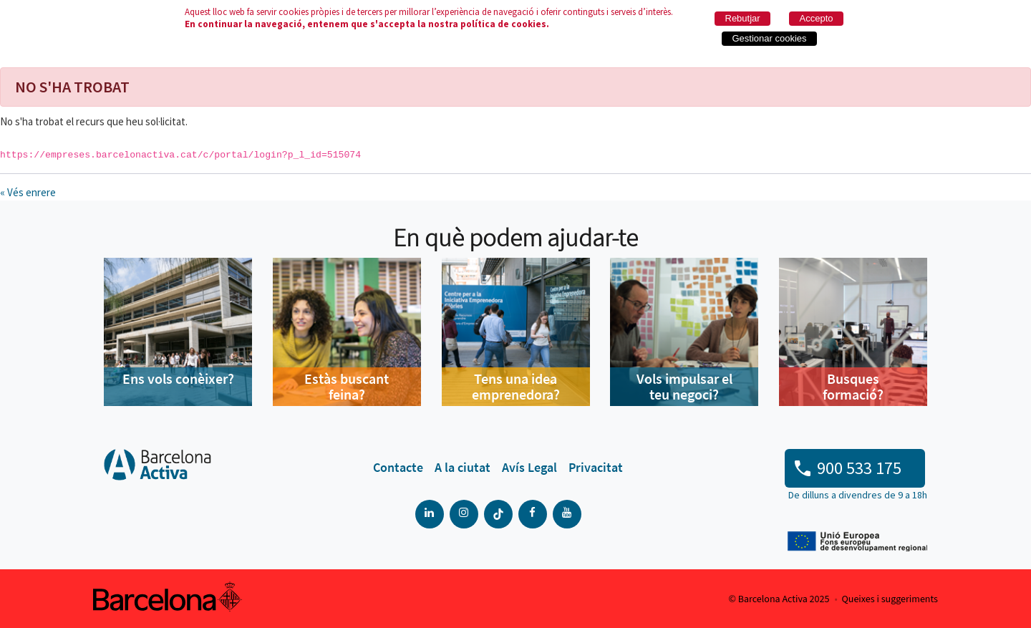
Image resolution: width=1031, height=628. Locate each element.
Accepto (816, 18)
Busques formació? (853, 386)
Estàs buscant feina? (346, 386)
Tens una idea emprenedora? (516, 386)
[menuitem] (398, 467)
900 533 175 (859, 468)
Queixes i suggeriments (890, 599)
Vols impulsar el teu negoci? (684, 386)
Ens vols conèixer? (178, 378)
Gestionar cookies (769, 38)
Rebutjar (742, 18)
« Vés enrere (28, 192)
